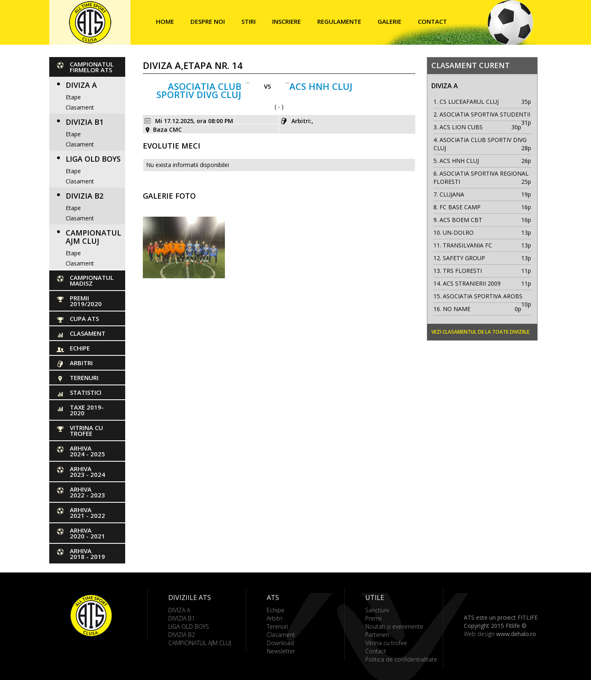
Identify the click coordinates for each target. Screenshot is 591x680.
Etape (73, 97)
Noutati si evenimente (394, 626)
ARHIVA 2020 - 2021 (87, 533)
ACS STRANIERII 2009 (472, 283)
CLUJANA (452, 194)
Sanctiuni (377, 610)
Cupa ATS (84, 318)
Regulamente (339, 21)
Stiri (248, 21)
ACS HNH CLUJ (321, 86)
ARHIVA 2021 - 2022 (87, 513)
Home (165, 21)
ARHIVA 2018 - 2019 (87, 554)
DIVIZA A (81, 85)
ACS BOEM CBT (461, 220)
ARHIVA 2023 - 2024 (87, 472)
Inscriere (286, 21)
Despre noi (207, 21)
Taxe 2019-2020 (87, 410)
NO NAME (456, 309)
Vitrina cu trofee (86, 430)
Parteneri (377, 635)
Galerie (389, 21)
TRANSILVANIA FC (467, 245)
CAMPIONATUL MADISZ (92, 280)
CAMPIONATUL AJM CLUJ (93, 237)
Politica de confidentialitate (401, 659)
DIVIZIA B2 (84, 196)
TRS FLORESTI (462, 271)
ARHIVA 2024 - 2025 (87, 451)
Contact (432, 21)
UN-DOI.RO (458, 232)
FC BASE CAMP (460, 207)
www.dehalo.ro (516, 634)
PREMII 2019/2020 (86, 301)
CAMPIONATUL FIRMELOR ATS (92, 67)
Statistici (85, 392)
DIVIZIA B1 (84, 122)
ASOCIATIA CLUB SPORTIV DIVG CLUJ (198, 90)
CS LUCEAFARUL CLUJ (469, 101)
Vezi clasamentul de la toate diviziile (480, 331)
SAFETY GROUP (464, 258)
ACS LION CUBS (461, 127)
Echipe (80, 348)
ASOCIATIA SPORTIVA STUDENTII (485, 114)
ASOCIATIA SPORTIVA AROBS (482, 296)
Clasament (80, 107)
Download (280, 643)
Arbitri (81, 363)
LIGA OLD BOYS (93, 159)
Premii (373, 618)
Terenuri (84, 377)
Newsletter (281, 651)
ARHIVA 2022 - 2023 (87, 492)
